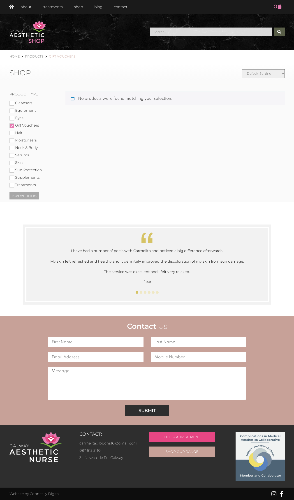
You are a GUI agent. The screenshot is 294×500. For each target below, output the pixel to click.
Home (14, 56)
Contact (120, 7)
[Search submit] (279, 32)
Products (34, 56)
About (26, 7)
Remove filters (24, 196)
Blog (98, 7)
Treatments (53, 7)
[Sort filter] (263, 73)
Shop (78, 7)
